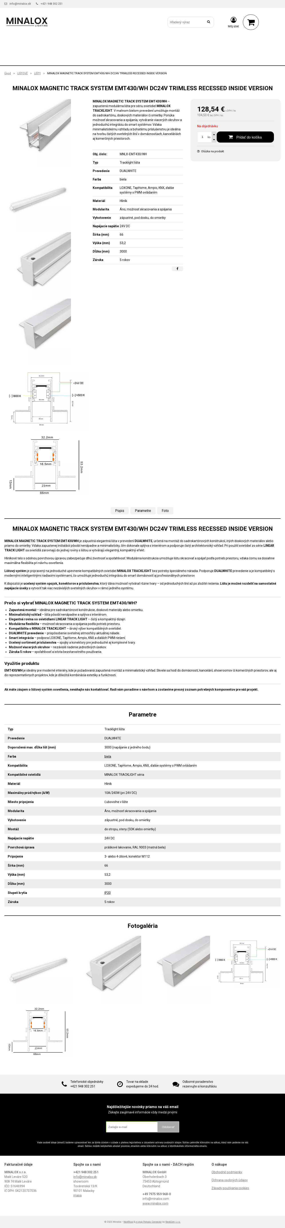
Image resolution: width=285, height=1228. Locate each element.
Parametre (143, 511)
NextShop (128, 1221)
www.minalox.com (155, 1203)
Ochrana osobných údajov (230, 1180)
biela (107, 756)
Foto (165, 511)
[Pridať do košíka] (245, 137)
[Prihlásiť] (233, 22)
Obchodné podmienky (227, 1172)
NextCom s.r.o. (173, 1221)
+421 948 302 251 (52, 3)
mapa (77, 1195)
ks (209, 137)
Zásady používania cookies (230, 1188)
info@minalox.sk (20, 3)
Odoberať (168, 1127)
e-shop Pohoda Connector (149, 1221)
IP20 (107, 893)
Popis (119, 511)
